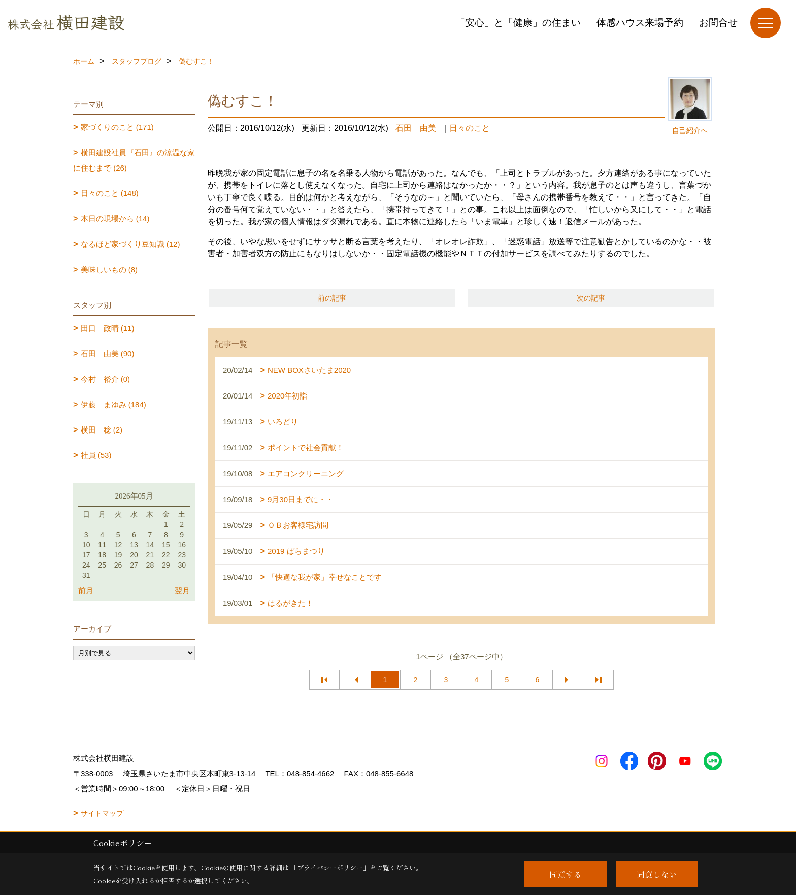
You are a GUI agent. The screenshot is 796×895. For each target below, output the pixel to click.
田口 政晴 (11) (108, 328)
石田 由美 (415, 128)
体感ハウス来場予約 (639, 22)
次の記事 (591, 298)
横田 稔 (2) (102, 429)
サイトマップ (102, 813)
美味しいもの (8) (109, 269)
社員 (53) (96, 455)
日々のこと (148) (110, 193)
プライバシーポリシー (330, 867)
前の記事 (332, 298)
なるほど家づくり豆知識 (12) (130, 244)
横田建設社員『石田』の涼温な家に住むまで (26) (134, 160)
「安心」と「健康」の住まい (518, 22)
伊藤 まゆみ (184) (113, 404)
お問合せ (718, 22)
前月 (85, 590)
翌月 (182, 590)
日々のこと (469, 128)
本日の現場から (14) (115, 218)
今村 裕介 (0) (105, 379)
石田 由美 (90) (108, 353)
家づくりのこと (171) (117, 127)
